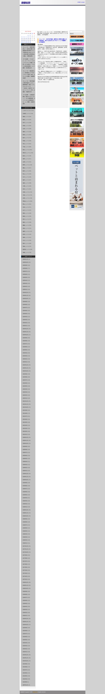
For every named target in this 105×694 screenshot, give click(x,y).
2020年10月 (25, 443)
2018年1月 (25, 543)
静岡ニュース (26, 164)
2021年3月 (25, 428)
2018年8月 (25, 522)
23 (30, 40)
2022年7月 (25, 380)
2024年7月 (25, 307)
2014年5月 (25, 676)
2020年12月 (25, 437)
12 (21, 38)
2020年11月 (25, 440)
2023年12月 (25, 328)
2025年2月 (25, 286)
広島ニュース (26, 207)
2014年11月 (25, 657)
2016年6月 (25, 600)
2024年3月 (25, 319)
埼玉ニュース (26, 143)
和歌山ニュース (26, 201)
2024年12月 (25, 292)
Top (38, 32)
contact (83, 2)
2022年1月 (25, 398)
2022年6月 (25, 383)
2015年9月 (25, 627)
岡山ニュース (26, 204)
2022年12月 (25, 365)
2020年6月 (25, 455)
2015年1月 (25, 651)
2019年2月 (25, 503)
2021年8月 (25, 413)
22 (28, 40)
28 (26, 42)
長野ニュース (26, 158)
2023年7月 (25, 343)
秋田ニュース (26, 119)
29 (28, 42)
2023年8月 (25, 340)
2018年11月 (25, 512)
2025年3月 (25, 283)
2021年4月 (25, 425)
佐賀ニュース (26, 234)
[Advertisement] (52, 18)
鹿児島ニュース (26, 249)
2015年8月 (25, 630)
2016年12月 (25, 582)
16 (30, 38)
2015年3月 (25, 645)
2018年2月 (25, 540)
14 (26, 38)
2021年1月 (25, 434)
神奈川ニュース (26, 152)
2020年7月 (25, 452)
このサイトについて (27, 110)
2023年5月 (25, 349)
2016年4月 (25, 606)
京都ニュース (26, 192)
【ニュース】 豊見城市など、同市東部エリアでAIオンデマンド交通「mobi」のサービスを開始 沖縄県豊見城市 (29, 74)
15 (28, 38)
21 (26, 40)
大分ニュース (26, 240)
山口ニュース (26, 210)
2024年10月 (25, 298)
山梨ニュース (26, 161)
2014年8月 (25, 666)
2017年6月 (25, 564)
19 (21, 40)
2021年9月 (25, 410)
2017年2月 (25, 576)
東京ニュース (26, 149)
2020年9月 (25, 446)
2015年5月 (25, 639)
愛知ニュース (26, 167)
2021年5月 (25, 422)
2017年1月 (25, 579)
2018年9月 (25, 518)
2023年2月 (25, 359)
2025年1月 (25, 289)
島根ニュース (26, 216)
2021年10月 (25, 407)
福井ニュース (26, 180)
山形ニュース (26, 128)
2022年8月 (25, 377)
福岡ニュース (26, 231)
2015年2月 (25, 648)
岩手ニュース (43, 32)
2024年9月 (25, 301)
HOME (78, 2)
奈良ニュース (26, 189)
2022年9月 (25, 374)
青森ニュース (26, 116)
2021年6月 (25, 419)
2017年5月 (25, 567)
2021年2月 (25, 431)
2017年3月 (25, 573)
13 (24, 38)
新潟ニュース (26, 155)
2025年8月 (25, 268)
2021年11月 (25, 404)
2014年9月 (25, 663)
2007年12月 (25, 685)
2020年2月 (25, 467)
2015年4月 (25, 642)
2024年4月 (25, 316)
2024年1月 (25, 325)
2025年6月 (25, 274)
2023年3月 (25, 355)
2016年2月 (25, 612)
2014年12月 (25, 654)
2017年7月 (25, 561)
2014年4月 (25, 679)
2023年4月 (25, 352)
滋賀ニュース (26, 183)
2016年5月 (25, 603)
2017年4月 (25, 570)
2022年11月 (25, 368)
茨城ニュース (26, 140)
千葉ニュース (26, 146)
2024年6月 (25, 310)
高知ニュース (26, 228)
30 (30, 42)
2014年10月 (25, 660)
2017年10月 (25, 552)
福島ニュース (26, 131)
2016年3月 (25, 609)
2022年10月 (25, 371)
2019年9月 (25, 482)
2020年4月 (25, 461)
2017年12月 (25, 546)
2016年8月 (25, 594)
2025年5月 (25, 277)
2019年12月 (25, 473)
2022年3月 (25, 392)
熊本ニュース (26, 243)
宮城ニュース (26, 125)
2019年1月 (25, 506)
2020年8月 (25, 449)
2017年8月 (25, 558)
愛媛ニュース (26, 225)
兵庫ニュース (26, 198)
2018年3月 (25, 537)
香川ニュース (26, 219)
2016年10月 (25, 588)
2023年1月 (25, 361)
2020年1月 (25, 470)
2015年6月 (25, 636)
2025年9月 (25, 265)
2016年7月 (25, 597)
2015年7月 (25, 633)
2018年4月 (25, 534)
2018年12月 (25, 509)
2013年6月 (25, 682)
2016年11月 (25, 585)
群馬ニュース (26, 134)
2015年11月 (25, 621)
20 (24, 40)
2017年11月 (25, 549)
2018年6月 (25, 528)
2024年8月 (25, 304)
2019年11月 (25, 476)
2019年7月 (25, 488)
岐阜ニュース (26, 171)
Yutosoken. (35, 692)
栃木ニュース (26, 137)
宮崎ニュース (26, 246)
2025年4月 (25, 280)
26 (21, 42)
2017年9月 (25, 555)
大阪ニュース (26, 195)
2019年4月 (25, 497)
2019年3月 (25, 500)
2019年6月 (25, 491)
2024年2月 (25, 322)
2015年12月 (25, 618)
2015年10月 (25, 624)
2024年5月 (25, 313)
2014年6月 (25, 673)
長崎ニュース (26, 237)
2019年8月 (25, 485)
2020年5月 (25, 458)
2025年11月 (25, 259)
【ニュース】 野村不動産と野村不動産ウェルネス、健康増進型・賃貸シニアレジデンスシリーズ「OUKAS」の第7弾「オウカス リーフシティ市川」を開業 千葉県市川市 (29, 86)
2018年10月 (25, 516)
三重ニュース (26, 186)
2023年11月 (25, 331)
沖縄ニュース (26, 252)
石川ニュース (26, 177)
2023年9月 (25, 337)
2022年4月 (25, 389)
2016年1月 (25, 615)
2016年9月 (25, 591)
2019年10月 (25, 479)
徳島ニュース (26, 222)
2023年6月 (25, 346)
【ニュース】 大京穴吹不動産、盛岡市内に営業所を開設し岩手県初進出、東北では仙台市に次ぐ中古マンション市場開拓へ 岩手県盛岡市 (52, 33)
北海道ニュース (26, 113)
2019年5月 (25, 494)
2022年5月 (25, 386)
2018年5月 (25, 531)
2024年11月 (25, 295)
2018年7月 (25, 525)
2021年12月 (25, 401)
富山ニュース (26, 174)
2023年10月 (25, 334)
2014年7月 (25, 669)
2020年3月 (25, 464)
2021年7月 (25, 416)
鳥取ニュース (26, 213)
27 (24, 42)
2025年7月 (25, 271)
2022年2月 (25, 395)
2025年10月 (25, 262)
